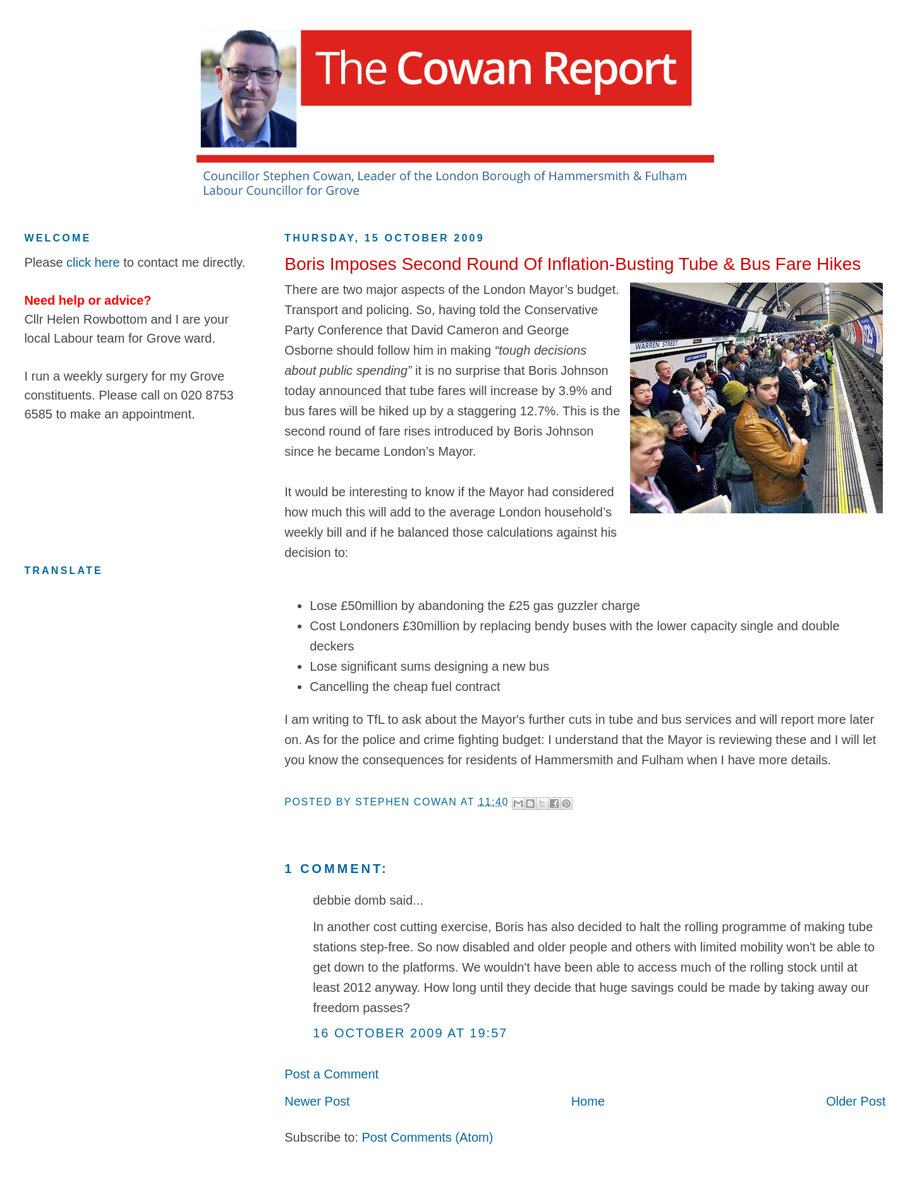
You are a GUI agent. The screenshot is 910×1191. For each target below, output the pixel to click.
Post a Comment (331, 1074)
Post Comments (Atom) (428, 1137)
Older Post (855, 1101)
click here (92, 262)
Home (588, 1101)
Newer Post (316, 1101)
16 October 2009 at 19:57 (410, 1033)
